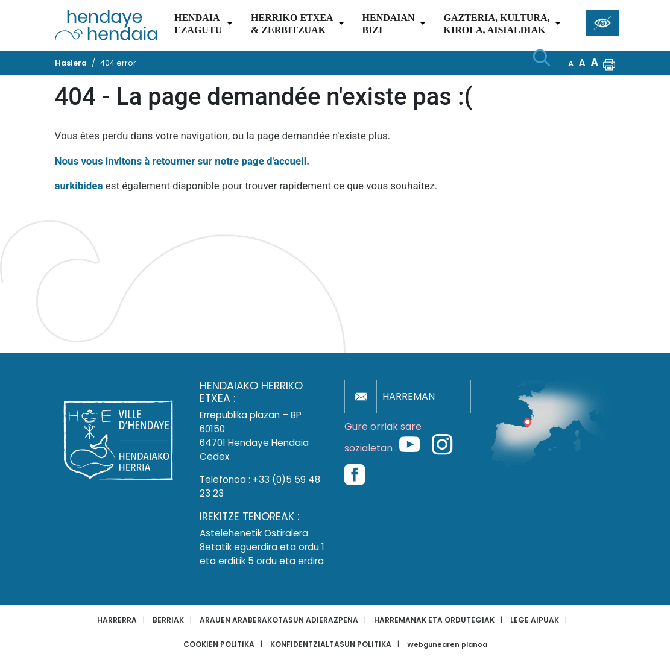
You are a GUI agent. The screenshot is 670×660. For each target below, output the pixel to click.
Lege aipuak (534, 620)
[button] (609, 63)
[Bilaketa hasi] (541, 58)
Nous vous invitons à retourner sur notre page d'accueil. (182, 161)
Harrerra (117, 620)
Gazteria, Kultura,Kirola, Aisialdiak (497, 24)
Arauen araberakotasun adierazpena (279, 620)
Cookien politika (218, 644)
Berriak (168, 620)
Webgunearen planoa (447, 644)
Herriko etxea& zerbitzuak (292, 24)
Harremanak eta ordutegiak (434, 620)
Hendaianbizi (388, 24)
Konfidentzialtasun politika (330, 644)
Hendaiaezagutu (198, 24)
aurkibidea (79, 186)
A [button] (571, 63)
